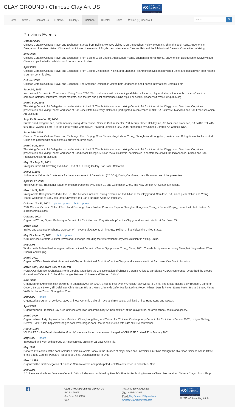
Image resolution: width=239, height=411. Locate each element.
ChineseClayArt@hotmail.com (137, 400)
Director (105, 19)
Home (13, 19)
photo (57, 203)
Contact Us (42, 19)
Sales (119, 19)
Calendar (90, 19)
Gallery (74, 19)
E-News (58, 19)
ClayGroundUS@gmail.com (142, 396)
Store (26, 19)
